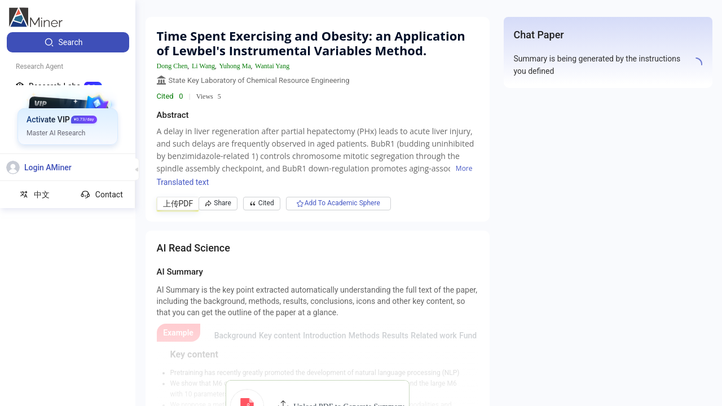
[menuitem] (68, 42)
